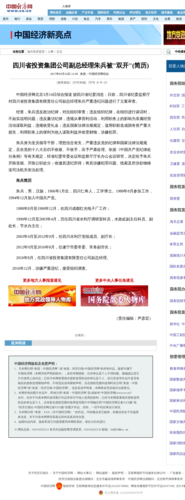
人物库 (66, 6)
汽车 (98, 19)
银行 (17, 19)
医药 (144, 19)
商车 (109, 19)
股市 (6, 19)
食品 (86, 19)
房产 (133, 19)
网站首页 (55, 12)
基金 (29, 19)
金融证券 (71, 12)
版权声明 (118, 473)
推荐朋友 (63, 82)
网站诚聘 (102, 473)
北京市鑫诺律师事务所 (110, 479)
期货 (40, 19)
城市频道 (167, 12)
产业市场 (87, 12)
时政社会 (119, 12)
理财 (52, 19)
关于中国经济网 (63, 473)
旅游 (179, 19)
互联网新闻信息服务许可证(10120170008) (102, 486)
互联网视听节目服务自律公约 (146, 473)
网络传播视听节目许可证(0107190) (153, 486)
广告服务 (175, 473)
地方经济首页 (36, 51)
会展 (167, 19)
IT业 (75, 19)
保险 (63, 19)
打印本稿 (79, 82)
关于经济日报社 (38, 473)
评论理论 (135, 12)
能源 (121, 19)
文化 (156, 19)
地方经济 (151, 12)
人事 (50, 51)
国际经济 (103, 12)
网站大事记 (84, 473)
